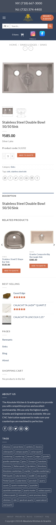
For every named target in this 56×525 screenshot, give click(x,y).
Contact (38, 516)
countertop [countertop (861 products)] (7, 456)
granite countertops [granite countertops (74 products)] (11, 461)
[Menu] (4, 17)
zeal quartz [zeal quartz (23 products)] (7, 505)
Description (9, 196)
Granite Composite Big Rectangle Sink (39, 255)
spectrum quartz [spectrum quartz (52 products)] (26, 500)
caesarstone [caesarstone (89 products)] (18, 447)
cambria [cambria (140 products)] (29, 447)
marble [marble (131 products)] (27, 471)
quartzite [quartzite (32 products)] (33, 485)
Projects (20, 516)
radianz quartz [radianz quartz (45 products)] (44, 490)
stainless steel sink (19, 171)
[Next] (53, 251)
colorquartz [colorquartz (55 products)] (8, 452)
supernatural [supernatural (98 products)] (41, 500)
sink (8, 171)
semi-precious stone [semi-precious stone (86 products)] (37, 495)
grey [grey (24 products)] (24, 461)
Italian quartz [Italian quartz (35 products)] (19, 466)
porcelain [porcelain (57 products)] (33, 481)
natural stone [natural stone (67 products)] (20, 476)
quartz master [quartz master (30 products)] (30, 490)
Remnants (7, 339)
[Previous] (2, 251)
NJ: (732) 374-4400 (28, 9)
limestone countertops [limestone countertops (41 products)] (12, 471)
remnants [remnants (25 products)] (22, 495)
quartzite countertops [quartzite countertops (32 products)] (12, 490)
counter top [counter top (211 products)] (19, 456)
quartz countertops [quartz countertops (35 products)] (19, 485)
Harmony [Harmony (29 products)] (7, 466)
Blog (4, 353)
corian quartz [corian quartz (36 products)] (36, 452)
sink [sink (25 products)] (15, 500)
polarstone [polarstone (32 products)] (21, 481)
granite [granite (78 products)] (46, 456)
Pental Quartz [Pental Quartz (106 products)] (9, 481)
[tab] (28, 196)
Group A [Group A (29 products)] (32, 461)
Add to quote (26, 155)
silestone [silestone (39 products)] (7, 500)
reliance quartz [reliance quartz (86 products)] (9, 495)
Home (13, 44)
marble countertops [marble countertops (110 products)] (41, 471)
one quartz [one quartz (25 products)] (41, 476)
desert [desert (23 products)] (30, 456)
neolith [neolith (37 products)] (31, 476)
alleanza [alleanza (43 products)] (6, 447)
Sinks (43, 44)
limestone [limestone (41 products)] (42, 466)
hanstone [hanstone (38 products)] (42, 461)
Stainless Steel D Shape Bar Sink (12, 260)
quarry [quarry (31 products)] (42, 481)
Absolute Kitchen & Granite (37, 521)
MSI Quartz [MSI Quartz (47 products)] (8, 476)
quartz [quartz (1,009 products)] (6, 485)
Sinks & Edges (28, 44)
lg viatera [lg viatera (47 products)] (31, 466)
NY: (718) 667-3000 (27, 3)
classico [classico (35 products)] (38, 447)
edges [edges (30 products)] (37, 456)
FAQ (47, 516)
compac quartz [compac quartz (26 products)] (22, 452)
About (5, 360)
